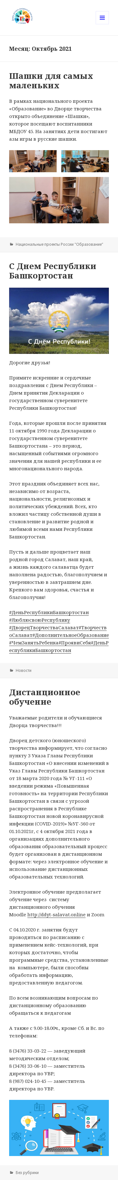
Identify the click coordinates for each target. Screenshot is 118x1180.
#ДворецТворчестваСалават (44, 627)
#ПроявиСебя (75, 642)
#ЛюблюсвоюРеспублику (39, 620)
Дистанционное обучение (44, 696)
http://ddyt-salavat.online (56, 914)
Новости (23, 670)
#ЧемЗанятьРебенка (34, 642)
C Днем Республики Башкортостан (52, 270)
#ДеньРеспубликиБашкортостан (49, 612)
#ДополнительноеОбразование (70, 635)
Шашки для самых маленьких (51, 80)
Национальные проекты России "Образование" (59, 244)
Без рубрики (27, 1172)
